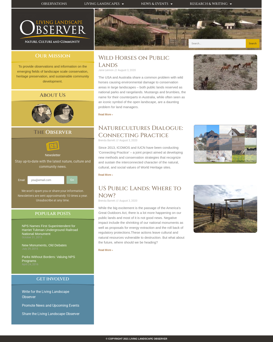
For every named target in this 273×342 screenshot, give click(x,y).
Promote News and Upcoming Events (50, 305)
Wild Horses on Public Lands (133, 61)
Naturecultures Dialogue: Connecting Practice (140, 131)
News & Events (156, 4)
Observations (54, 4)
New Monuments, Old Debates (44, 245)
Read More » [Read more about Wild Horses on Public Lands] (105, 114)
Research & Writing (211, 4)
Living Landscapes (104, 4)
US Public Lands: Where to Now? (139, 191)
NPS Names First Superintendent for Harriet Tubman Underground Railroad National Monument (50, 230)
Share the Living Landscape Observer (51, 314)
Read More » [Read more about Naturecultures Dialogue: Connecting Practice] (105, 174)
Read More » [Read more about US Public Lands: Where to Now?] (105, 250)
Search (253, 43)
